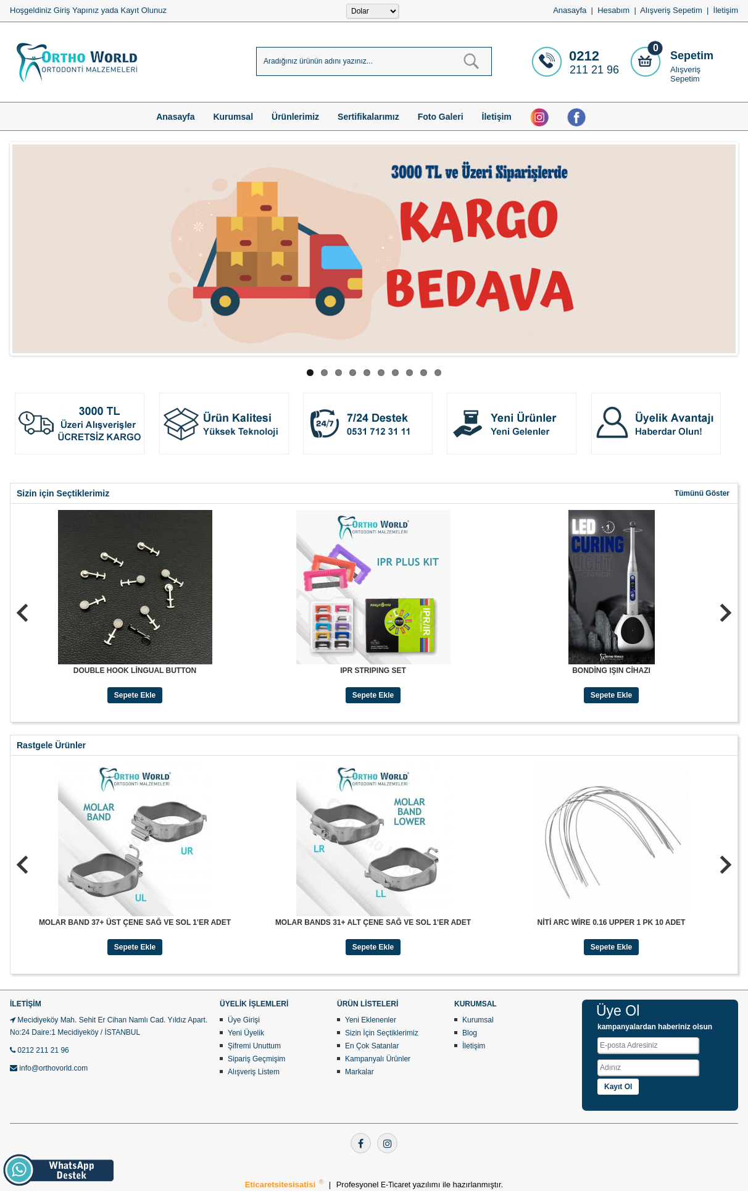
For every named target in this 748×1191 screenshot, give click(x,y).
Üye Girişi (244, 1020)
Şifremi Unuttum (254, 1046)
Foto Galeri (440, 117)
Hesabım (613, 10)
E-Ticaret (397, 1185)
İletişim (725, 10)
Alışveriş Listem (254, 1072)
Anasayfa (569, 10)
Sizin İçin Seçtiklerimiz (381, 1033)
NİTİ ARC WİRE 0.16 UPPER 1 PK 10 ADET (612, 922)
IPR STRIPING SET (373, 670)
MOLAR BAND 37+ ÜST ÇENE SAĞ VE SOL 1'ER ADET (135, 922)
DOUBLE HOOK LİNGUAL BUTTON (135, 670)
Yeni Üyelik (246, 1033)
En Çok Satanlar (372, 1046)
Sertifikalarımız (368, 117)
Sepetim (691, 55)
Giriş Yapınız (76, 10)
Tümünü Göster (702, 493)
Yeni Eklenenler (370, 1020)
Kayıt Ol (618, 1086)
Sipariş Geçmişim (256, 1059)
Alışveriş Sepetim (685, 74)
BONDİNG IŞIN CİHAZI (611, 670)
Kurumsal (233, 117)
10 (437, 372)
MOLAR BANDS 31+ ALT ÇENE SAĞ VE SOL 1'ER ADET (373, 922)
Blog (469, 1033)
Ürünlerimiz (295, 117)
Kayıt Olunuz (143, 10)
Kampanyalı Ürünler (377, 1059)
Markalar (359, 1072)
